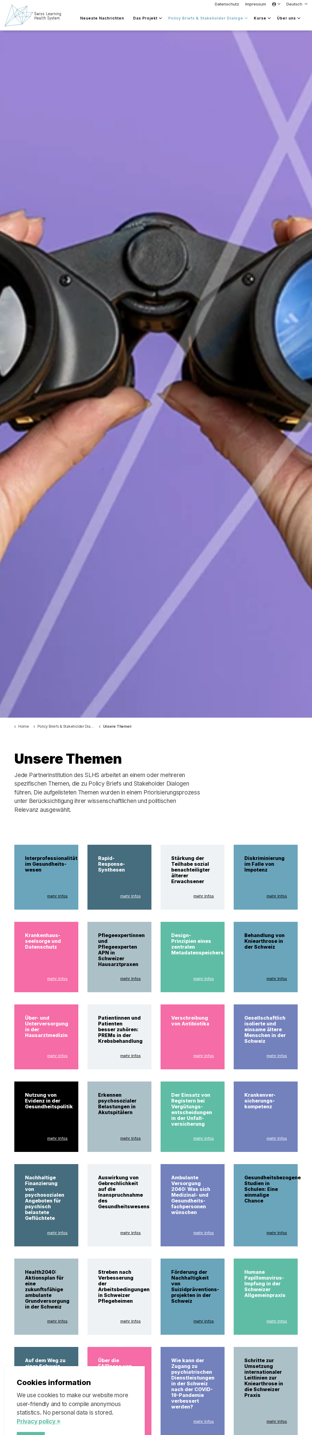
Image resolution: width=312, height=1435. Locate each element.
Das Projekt (145, 18)
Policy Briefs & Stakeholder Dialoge (205, 18)
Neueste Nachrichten (102, 18)
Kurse (260, 18)
